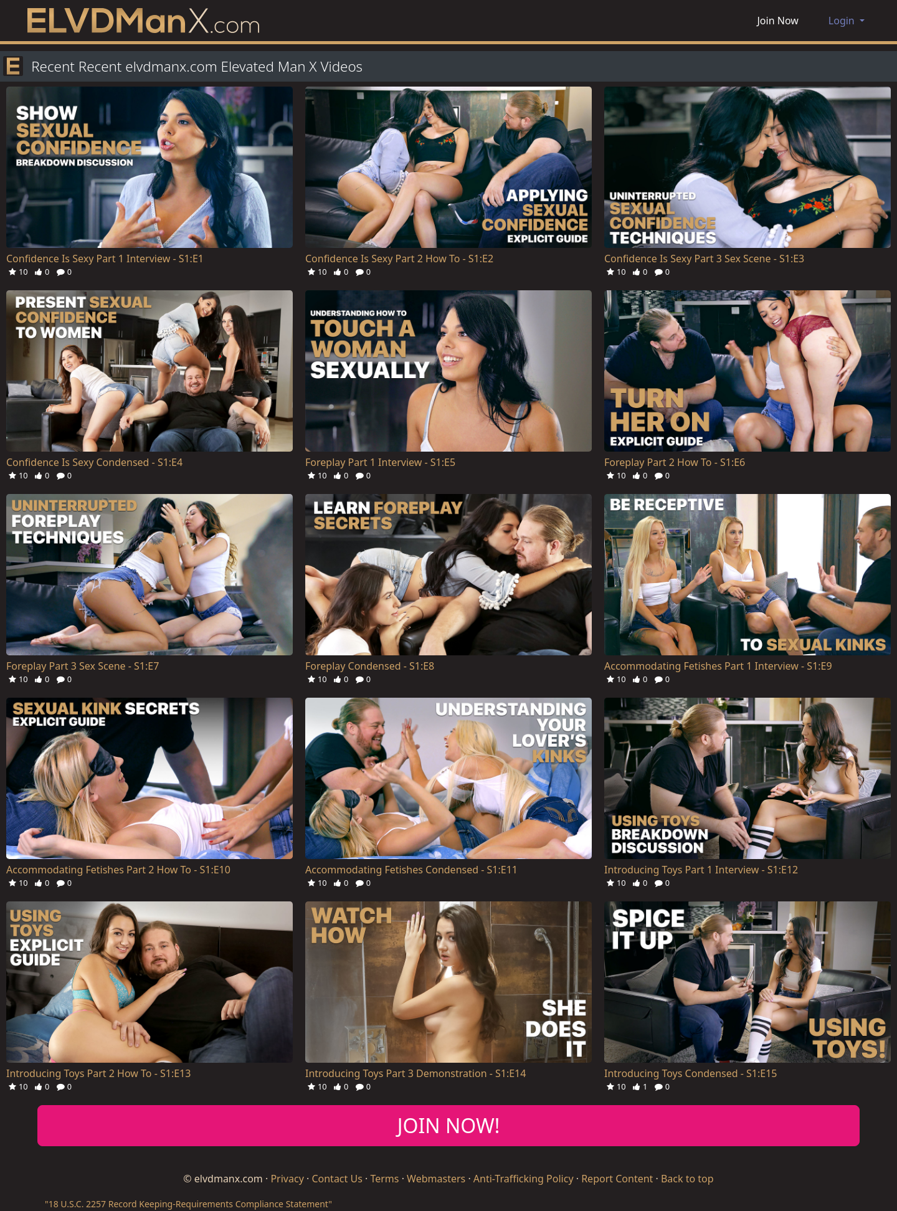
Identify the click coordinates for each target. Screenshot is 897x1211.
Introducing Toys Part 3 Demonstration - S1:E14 (415, 1073)
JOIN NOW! (448, 1125)
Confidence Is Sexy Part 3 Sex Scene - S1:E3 (704, 258)
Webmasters (436, 1178)
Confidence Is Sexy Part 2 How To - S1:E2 (399, 258)
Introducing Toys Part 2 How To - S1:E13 (98, 1073)
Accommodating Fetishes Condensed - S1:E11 (411, 869)
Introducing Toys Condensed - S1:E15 (690, 1073)
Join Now (778, 20)
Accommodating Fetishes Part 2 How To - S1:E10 (118, 869)
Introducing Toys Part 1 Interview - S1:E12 (701, 869)
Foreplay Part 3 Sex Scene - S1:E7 (82, 666)
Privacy (286, 1178)
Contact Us (336, 1178)
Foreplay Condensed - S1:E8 (369, 666)
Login (842, 20)
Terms (384, 1178)
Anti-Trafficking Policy (523, 1178)
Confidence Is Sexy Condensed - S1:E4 (94, 462)
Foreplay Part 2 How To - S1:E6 (674, 462)
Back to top (687, 1178)
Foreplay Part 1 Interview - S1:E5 (380, 462)
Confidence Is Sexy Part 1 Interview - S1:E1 (105, 258)
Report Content (617, 1178)
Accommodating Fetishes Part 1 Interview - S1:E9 (718, 666)
